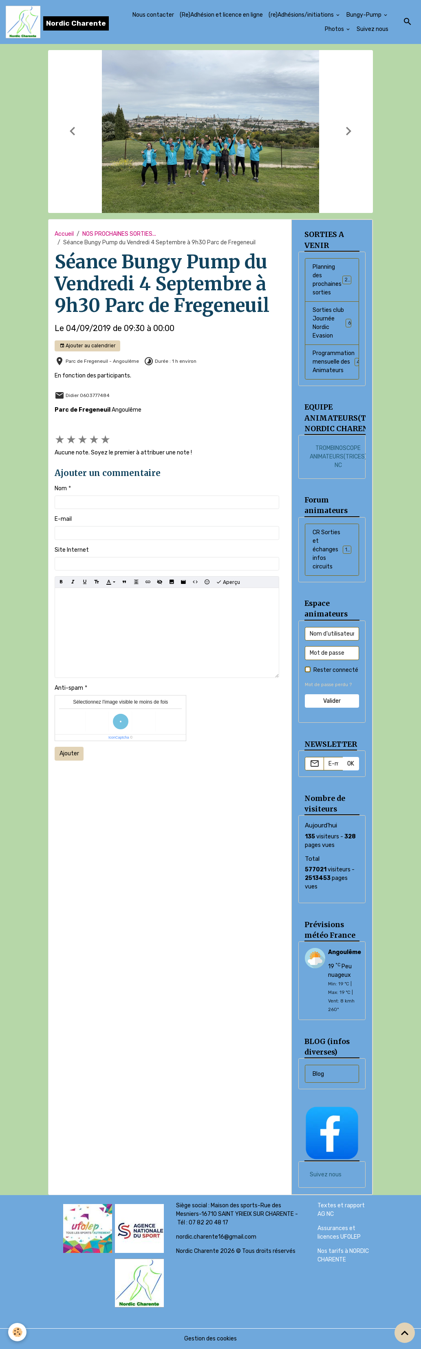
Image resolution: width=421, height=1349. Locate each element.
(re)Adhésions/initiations (302, 14)
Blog (318, 1073)
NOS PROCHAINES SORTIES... (119, 233)
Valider (332, 701)
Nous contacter (153, 14)
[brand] (51, 22)
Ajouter (69, 753)
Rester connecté (335, 670)
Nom (61, 488)
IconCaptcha (118, 737)
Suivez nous (372, 29)
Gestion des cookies (210, 1338)
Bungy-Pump (364, 14)
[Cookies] (17, 1332)
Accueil (64, 233)
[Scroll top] (405, 1333)
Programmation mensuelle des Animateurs (336, 362)
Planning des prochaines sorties (335, 279)
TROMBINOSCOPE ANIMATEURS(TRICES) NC (338, 457)
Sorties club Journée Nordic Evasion (332, 323)
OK (350, 763)
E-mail (63, 518)
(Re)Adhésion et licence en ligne (221, 14)
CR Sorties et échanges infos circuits (335, 549)
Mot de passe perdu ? (328, 684)
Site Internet (72, 549)
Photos (335, 29)
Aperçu (228, 582)
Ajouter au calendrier (88, 346)
